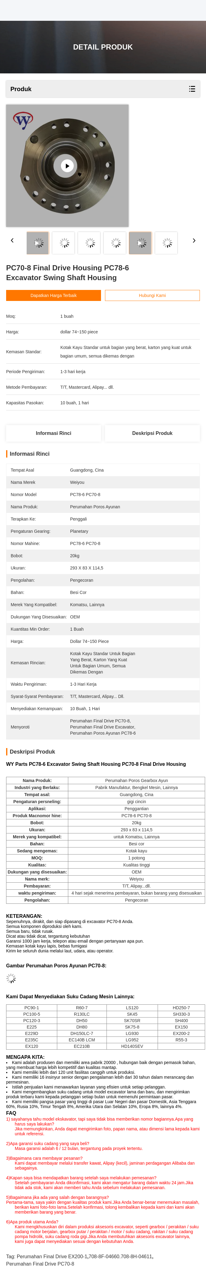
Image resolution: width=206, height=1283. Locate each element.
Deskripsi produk (152, 433)
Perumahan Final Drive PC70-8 (40, 1263)
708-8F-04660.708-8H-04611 (120, 1256)
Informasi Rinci (53, 433)
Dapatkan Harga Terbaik (54, 295)
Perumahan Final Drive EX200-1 (52, 1256)
